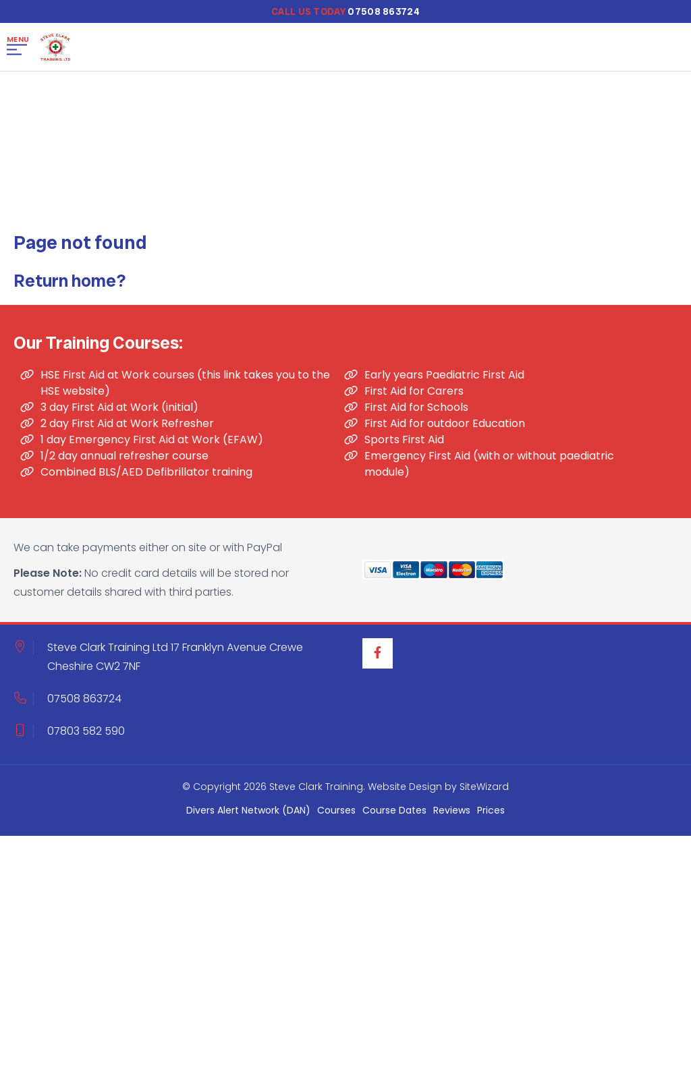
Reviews (451, 815)
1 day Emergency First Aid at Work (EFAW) (151, 444)
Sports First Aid (404, 444)
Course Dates (394, 815)
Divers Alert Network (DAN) (248, 815)
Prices (491, 815)
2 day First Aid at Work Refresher (127, 428)
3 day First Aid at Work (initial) (119, 412)
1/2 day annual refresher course (124, 460)
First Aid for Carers (414, 395)
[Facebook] (377, 658)
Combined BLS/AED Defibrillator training (146, 476)
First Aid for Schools (416, 412)
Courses (336, 815)
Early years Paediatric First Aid (444, 379)
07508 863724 (84, 703)
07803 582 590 (86, 735)
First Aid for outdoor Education (444, 428)
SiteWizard (484, 791)
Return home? (69, 285)
